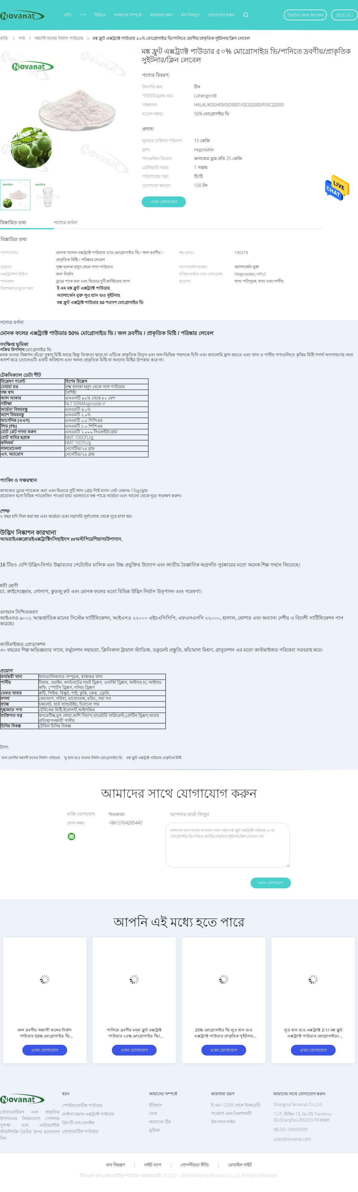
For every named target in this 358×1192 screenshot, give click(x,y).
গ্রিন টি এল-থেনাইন (78, 1122)
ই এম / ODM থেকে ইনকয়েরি (235, 1105)
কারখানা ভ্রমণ (161, 15)
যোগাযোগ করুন (221, 15)
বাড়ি (68, 15)
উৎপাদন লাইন (223, 1122)
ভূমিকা (154, 1130)
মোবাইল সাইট (240, 1165)
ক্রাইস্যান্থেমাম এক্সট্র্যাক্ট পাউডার (88, 1114)
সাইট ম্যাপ (152, 1165)
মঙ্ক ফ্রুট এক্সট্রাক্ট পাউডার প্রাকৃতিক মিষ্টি (154, 757)
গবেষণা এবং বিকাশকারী (231, 1113)
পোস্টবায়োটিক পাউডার (82, 1105)
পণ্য (83, 15)
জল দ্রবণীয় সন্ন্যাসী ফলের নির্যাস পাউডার (30, 757)
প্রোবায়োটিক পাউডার (80, 1131)
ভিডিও (100, 15)
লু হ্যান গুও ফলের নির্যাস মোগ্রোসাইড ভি (93, 757)
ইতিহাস (155, 1105)
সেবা (153, 1113)
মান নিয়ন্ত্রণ (190, 15)
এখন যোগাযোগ (163, 202)
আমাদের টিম (160, 1122)
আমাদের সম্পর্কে (128, 15)
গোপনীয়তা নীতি (194, 1165)
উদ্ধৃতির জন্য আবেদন (305, 15)
